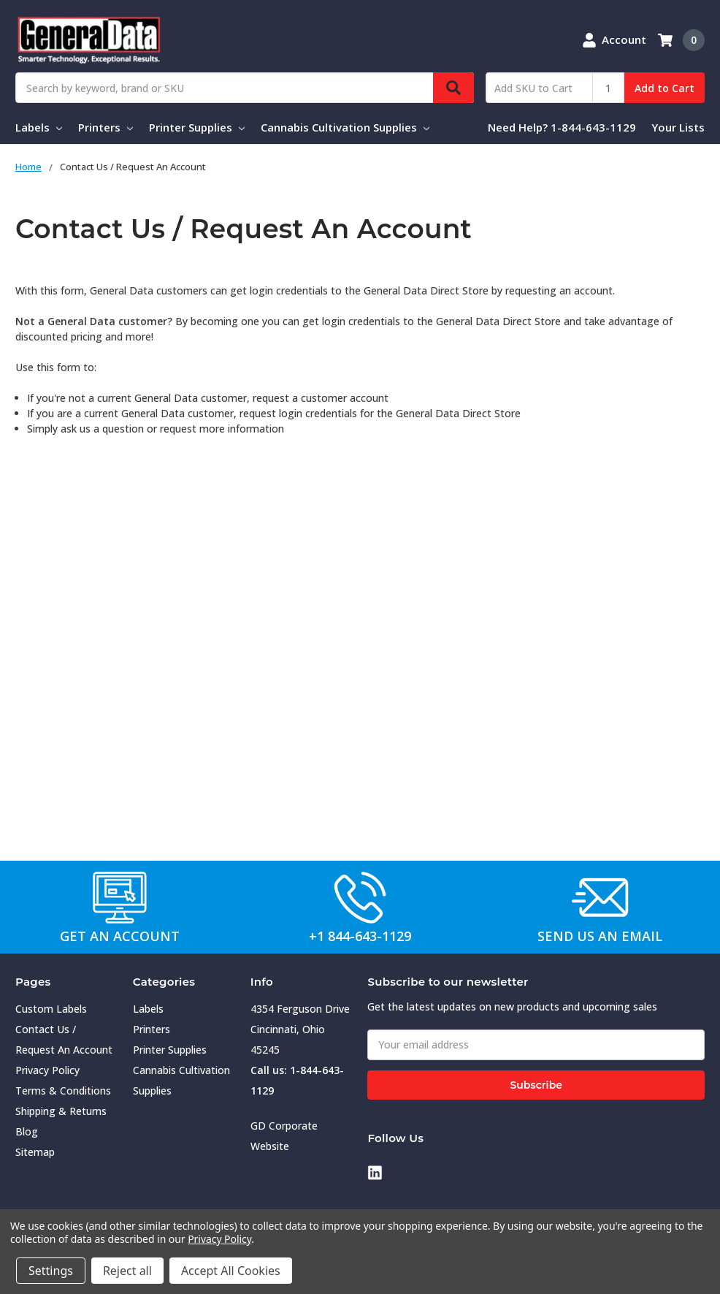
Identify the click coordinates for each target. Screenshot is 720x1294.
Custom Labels (51, 1009)
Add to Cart (664, 88)
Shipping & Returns (61, 1111)
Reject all (127, 1271)
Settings (50, 1271)
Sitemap (35, 1152)
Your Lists (678, 127)
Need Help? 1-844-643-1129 (562, 127)
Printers (105, 127)
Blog (26, 1131)
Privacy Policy (47, 1070)
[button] (120, 897)
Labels (38, 127)
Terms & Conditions (63, 1090)
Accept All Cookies (230, 1271)
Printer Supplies (197, 127)
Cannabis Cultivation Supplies (345, 127)
